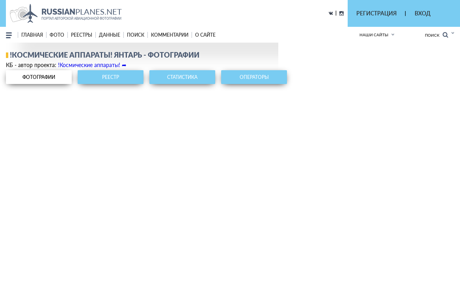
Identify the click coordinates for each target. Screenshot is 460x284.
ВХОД (422, 13)
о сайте (205, 35)
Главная (32, 35)
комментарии (169, 35)
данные (109, 35)
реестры (81, 35)
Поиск (436, 35)
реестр (110, 77)
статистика (182, 77)
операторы (254, 77)
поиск (135, 35)
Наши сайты (373, 34)
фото (57, 35)
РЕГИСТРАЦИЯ (376, 13)
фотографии (38, 77)
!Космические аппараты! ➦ (92, 65)
